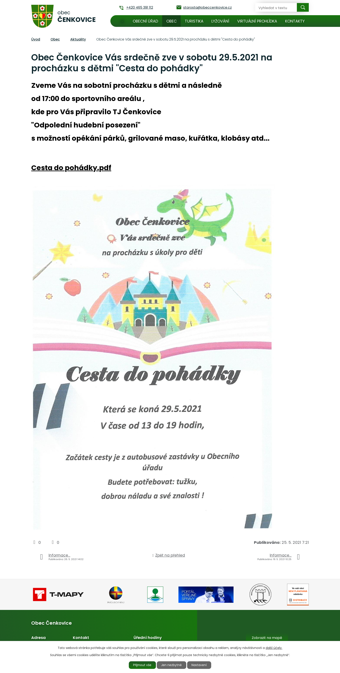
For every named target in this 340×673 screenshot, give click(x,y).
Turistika (194, 21)
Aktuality (78, 39)
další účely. (274, 647)
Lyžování (220, 21)
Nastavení (199, 665)
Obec (171, 21)
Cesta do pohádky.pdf (71, 168)
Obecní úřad (145, 21)
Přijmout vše (142, 665)
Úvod (122, 21)
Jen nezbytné (172, 665)
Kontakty (295, 21)
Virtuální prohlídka (257, 21)
